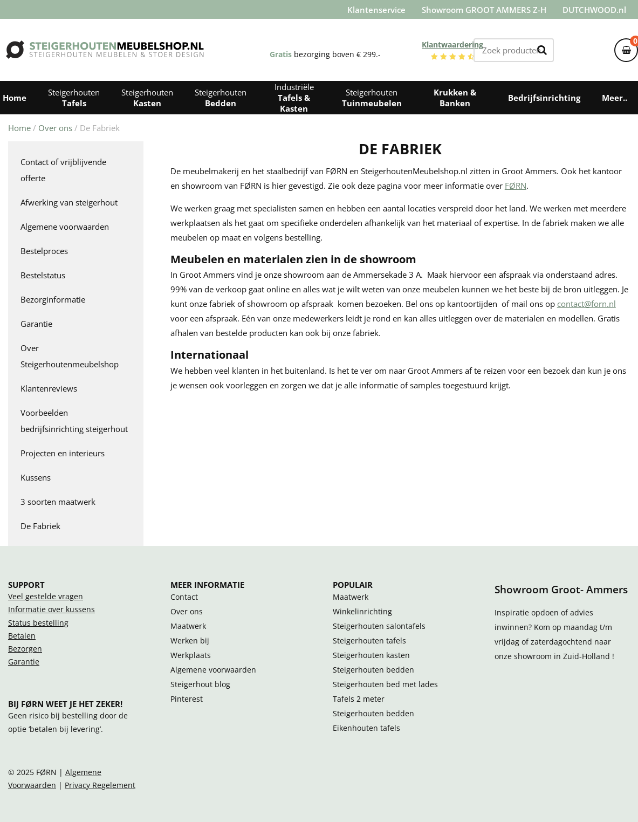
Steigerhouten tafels (369, 641)
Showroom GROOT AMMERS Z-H (484, 9)
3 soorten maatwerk (57, 501)
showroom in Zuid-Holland (563, 656)
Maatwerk (188, 626)
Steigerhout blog (200, 684)
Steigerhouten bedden (373, 670)
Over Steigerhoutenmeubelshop (69, 355)
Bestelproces (44, 250)
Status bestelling (38, 623)
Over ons (55, 127)
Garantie (36, 323)
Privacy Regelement (100, 785)
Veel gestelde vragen (45, 596)
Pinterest (186, 699)
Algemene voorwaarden (64, 226)
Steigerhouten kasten (371, 655)
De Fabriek (40, 525)
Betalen (22, 636)
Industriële (294, 97)
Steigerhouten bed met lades (385, 684)
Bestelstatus (42, 275)
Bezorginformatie (52, 299)
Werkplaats (190, 655)
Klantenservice (376, 9)
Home (19, 127)
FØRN (515, 185)
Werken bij (189, 641)
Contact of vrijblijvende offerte (63, 169)
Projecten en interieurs (62, 453)
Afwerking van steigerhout (69, 202)
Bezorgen (25, 649)
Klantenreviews (48, 388)
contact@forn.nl (586, 303)
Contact (184, 597)
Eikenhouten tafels (366, 728)
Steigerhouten (74, 97)
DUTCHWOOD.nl (594, 9)
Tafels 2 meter (359, 699)
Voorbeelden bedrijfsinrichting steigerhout (74, 420)
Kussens (35, 477)
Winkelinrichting (362, 611)
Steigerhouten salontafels (379, 626)
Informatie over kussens (51, 609)
